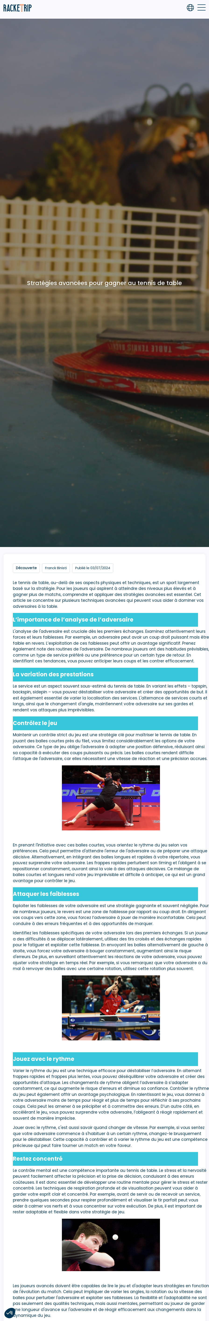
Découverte (26, 567)
